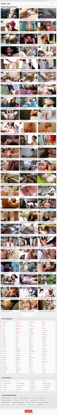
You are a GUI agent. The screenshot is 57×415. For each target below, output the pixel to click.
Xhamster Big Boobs (5, 398)
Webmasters (28, 413)
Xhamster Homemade (5, 404)
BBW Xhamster (48, 404)
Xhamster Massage (22, 404)
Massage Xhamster (43, 400)
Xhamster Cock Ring (31, 404)
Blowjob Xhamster (43, 402)
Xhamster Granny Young (31, 402)
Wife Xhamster (41, 398)
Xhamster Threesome (24, 400)
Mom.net (6, 4)
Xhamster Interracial (6, 400)
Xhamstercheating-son (18, 402)
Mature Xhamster (40, 404)
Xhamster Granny (5, 402)
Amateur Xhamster (24, 398)
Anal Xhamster (16, 400)
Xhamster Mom (15, 398)
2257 (24, 413)
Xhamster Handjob (14, 404)
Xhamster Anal (33, 398)
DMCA (32, 413)
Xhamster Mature (34, 400)
